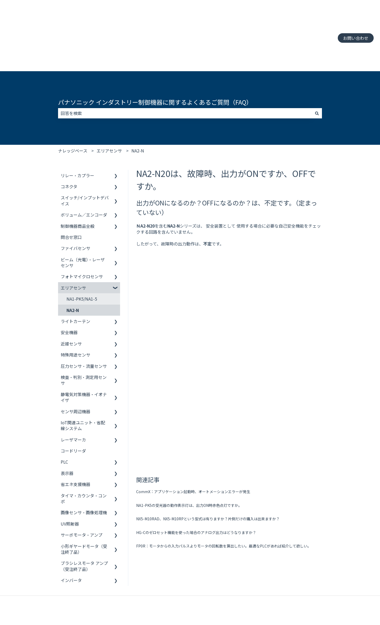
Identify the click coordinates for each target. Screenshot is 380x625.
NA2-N (137, 117)
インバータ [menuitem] (71, 546)
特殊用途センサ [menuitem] (75, 321)
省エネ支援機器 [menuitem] (75, 450)
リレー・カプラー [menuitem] (77, 141)
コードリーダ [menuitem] (73, 417)
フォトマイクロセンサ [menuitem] (82, 242)
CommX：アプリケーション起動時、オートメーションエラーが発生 (193, 330)
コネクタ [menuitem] (69, 153)
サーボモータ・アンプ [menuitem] (81, 501)
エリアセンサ (109, 117)
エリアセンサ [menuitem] (73, 254)
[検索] (317, 79)
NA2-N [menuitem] (72, 276)
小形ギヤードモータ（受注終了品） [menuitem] (84, 515)
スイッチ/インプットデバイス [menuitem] (85, 167)
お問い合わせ (355, 21)
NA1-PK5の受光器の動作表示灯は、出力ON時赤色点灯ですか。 (189, 344)
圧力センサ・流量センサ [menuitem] (84, 332)
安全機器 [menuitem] (69, 298)
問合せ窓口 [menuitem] (71, 203)
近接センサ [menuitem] (71, 310)
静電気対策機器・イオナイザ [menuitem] (84, 363)
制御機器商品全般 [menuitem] (77, 192)
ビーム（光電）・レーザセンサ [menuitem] (83, 229)
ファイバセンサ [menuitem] (75, 214)
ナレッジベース (72, 117)
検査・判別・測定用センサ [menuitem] (84, 346)
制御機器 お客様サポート (30, 603)
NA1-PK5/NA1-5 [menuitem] (81, 265)
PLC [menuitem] (64, 428)
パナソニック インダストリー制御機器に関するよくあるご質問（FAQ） (155, 68)
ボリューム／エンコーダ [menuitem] (84, 181)
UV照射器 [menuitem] (70, 490)
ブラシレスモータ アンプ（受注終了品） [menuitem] (84, 532)
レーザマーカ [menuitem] (73, 406)
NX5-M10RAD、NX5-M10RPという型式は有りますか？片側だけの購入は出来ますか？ (208, 357)
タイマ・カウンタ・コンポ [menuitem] (84, 465)
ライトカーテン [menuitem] (75, 287)
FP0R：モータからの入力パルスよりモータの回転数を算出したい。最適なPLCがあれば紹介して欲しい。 (223, 385)
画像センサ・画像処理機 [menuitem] (84, 478)
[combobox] (185, 79)
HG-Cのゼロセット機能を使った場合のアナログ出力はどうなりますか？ (196, 371)
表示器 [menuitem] (67, 439)
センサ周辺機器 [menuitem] (75, 377)
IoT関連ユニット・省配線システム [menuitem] (83, 392)
